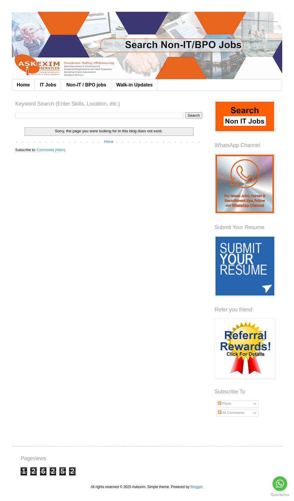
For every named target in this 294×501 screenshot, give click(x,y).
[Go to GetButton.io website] (279, 495)
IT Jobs (48, 84)
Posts (224, 404)
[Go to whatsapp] (280, 483)
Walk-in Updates (134, 84)
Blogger (197, 487)
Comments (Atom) (51, 150)
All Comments (231, 413)
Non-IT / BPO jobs (86, 84)
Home (23, 84)
